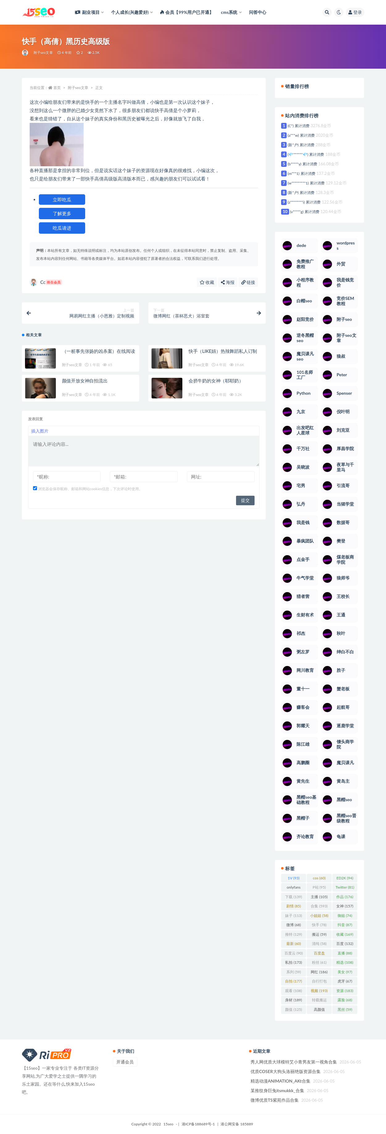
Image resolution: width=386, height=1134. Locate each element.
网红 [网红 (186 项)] (319, 972)
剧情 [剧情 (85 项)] (293, 906)
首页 (57, 87)
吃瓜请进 (62, 228)
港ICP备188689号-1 (198, 1124)
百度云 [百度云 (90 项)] (293, 953)
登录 (355, 12)
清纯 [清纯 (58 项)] (319, 943)
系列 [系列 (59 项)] (293, 972)
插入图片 (39, 431)
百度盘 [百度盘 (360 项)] (319, 954)
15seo (168, 1124)
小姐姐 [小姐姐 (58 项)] (319, 915)
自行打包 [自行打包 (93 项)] (319, 982)
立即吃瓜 (62, 199)
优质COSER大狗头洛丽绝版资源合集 (286, 1071)
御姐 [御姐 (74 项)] (345, 915)
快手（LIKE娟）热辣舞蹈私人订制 (223, 351)
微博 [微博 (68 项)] (293, 924)
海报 (228, 282)
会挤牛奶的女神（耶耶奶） (216, 380)
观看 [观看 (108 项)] (293, 990)
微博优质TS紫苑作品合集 (275, 1100)
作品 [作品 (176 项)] (344, 896)
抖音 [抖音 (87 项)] (345, 924)
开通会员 (125, 1061)
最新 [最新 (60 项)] (293, 943)
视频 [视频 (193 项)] (319, 990)
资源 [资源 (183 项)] (344, 990)
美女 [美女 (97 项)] (345, 972)
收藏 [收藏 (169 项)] (344, 934)
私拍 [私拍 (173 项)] (293, 962)
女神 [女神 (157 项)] (344, 906)
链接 (248, 282)
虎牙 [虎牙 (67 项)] (345, 981)
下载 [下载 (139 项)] (293, 896)
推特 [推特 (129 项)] (293, 934)
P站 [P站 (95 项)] (319, 887)
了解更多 (62, 213)
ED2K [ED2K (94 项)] (344, 878)
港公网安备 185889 (237, 1124)
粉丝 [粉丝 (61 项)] (319, 962)
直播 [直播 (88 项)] (345, 953)
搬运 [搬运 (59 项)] (319, 934)
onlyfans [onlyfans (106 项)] (294, 888)
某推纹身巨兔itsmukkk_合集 (277, 1090)
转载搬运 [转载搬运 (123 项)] (319, 1001)
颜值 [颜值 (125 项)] (293, 1009)
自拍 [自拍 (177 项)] (293, 981)
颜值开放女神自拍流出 (85, 380)
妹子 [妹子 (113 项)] (293, 915)
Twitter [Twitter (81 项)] (344, 887)
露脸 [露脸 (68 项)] (345, 1000)
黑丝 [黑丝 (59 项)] (345, 1009)
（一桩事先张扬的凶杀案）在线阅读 (98, 351)
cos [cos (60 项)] (319, 878)
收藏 (207, 282)
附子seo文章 (43, 52)
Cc (46, 282)
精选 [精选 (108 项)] (344, 962)
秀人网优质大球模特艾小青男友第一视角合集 (294, 1061)
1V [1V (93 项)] (294, 878)
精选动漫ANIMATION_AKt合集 (280, 1081)
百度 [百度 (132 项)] (344, 943)
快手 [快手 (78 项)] (319, 924)
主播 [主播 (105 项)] (319, 896)
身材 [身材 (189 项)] (293, 1000)
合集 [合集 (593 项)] (319, 906)
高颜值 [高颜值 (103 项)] (319, 1010)
